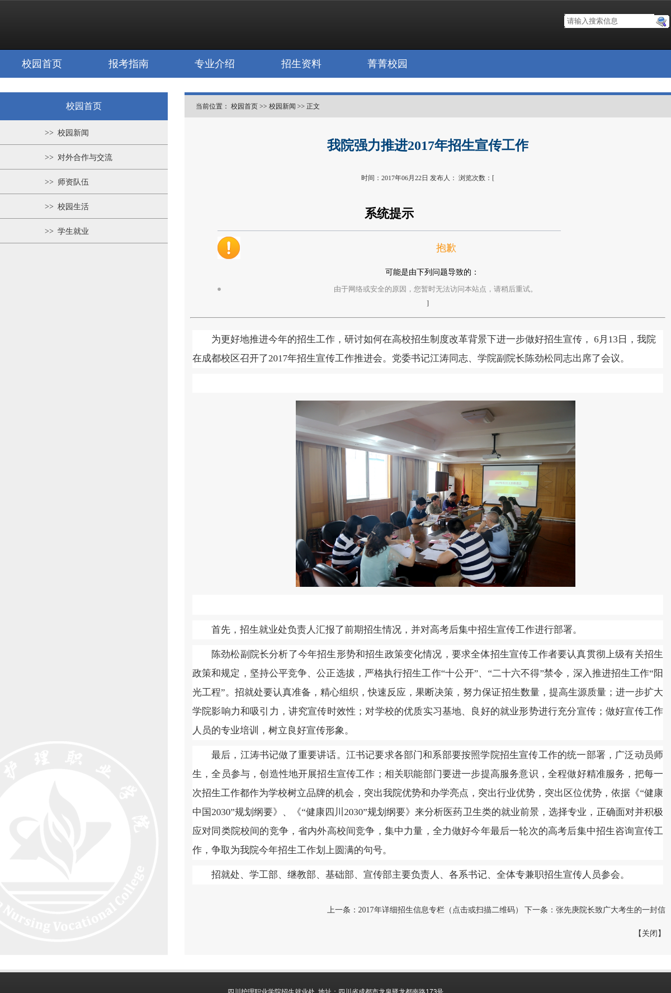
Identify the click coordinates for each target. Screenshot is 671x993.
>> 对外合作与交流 (78, 157)
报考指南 (128, 63)
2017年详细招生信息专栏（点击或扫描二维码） (440, 910)
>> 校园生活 (67, 207)
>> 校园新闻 (67, 133)
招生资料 (301, 63)
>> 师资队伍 (67, 182)
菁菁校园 (387, 63)
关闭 (650, 933)
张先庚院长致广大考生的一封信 (610, 910)
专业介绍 (215, 63)
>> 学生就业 (67, 231)
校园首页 (42, 63)
